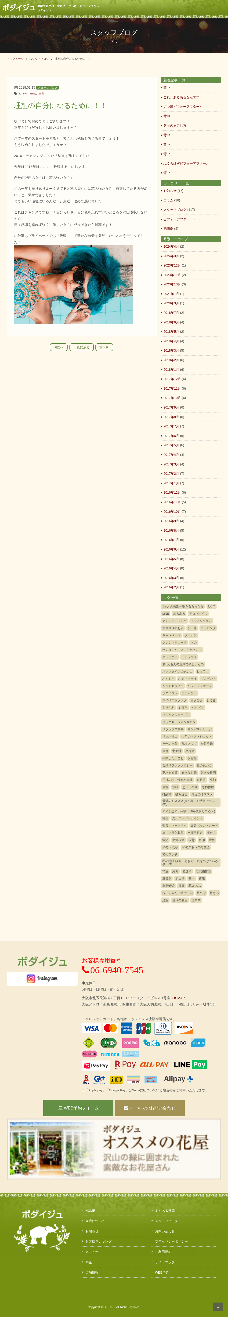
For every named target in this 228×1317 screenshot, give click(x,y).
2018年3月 (171, 350)
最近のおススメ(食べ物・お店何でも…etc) (188, 802)
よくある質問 (165, 1211)
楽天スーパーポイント (187, 818)
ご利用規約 (163, 1252)
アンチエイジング (174, 621)
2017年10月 (172, 398)
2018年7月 (171, 313)
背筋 (202, 878)
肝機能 (166, 878)
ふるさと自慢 (187, 678)
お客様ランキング (98, 1241)
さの (194, 642)
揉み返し (181, 794)
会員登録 (207, 743)
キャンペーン (171, 635)
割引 (165, 751)
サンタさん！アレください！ (182, 650)
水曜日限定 (195, 833)
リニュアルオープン (176, 715)
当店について (95, 1221)
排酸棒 (166, 794)
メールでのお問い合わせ (149, 1108)
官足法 (201, 780)
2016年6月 (171, 549)
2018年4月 (171, 341)
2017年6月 (171, 436)
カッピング (208, 628)
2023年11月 (172, 275)
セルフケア (169, 657)
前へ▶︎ (104, 347)
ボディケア (189, 693)
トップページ (15, 58)
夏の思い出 (204, 765)
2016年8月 (171, 530)
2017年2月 (171, 473)
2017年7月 (171, 426)
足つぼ (201, 893)
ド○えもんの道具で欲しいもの (183, 664)
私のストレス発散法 (196, 847)
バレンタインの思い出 (177, 671)
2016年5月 (171, 559)
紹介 (175, 871)
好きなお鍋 (189, 772)
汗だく (211, 833)
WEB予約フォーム (78, 1108)
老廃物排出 (203, 871)
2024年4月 (171, 246)
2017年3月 (171, 464)
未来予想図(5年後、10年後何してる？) (188, 811)
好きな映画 (208, 772)
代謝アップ (189, 743)
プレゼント (208, 678)
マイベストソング (174, 700)
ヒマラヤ (203, 671)
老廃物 (187, 871)
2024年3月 (171, 256)
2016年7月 (171, 540)
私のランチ (169, 854)
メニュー (91, 1252)
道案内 (196, 900)
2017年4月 (171, 455)
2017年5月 (171, 445)
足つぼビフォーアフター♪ (182, 106)
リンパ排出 (169, 736)
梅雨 (165, 818)
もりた (22, 94)
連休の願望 (180, 900)
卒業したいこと (173, 758)
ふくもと (168, 678)
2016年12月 (172, 492)
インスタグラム (201, 621)
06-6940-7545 (112, 970)
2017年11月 (172, 388)
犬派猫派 (178, 840)
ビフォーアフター (176, 219)
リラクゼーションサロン (179, 722)
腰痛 (181, 885)
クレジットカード (174, 642)
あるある (179, 613)
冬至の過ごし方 (174, 125)
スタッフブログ (39, 58)
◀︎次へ (59, 347)
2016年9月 (171, 521)
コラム (168, 200)
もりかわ (168, 707)
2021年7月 (171, 294)
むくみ (211, 700)
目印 (202, 840)
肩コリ (180, 878)
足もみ (214, 893)
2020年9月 (171, 303)
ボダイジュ (169, 693)
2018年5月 (171, 331)
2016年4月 (171, 568)
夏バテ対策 (169, 772)
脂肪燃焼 (168, 885)
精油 (165, 871)
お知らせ (170, 191)
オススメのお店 (173, 628)
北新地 (176, 751)
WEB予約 (162, 1272)
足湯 (165, 900)
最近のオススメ (202, 794)
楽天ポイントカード (204, 825)
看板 (212, 840)
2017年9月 (171, 407)
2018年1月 (171, 369)
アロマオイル (198, 613)
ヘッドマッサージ (200, 686)
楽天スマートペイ (174, 825)
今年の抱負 (36, 94)
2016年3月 (171, 578)
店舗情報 (91, 1272)
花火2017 (194, 885)
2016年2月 (171, 587)
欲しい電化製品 (173, 833)
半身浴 (190, 751)
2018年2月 (171, 360)
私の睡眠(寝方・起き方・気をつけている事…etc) (190, 862)
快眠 (175, 787)
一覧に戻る (81, 347)
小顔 (213, 780)
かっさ (192, 628)
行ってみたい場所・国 (177, 893)
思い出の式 (190, 787)
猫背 (191, 840)
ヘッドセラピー (173, 686)
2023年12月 (172, 265)
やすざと (198, 707)
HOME (90, 1211)
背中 (166, 88)
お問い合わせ (165, 1231)
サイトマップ (165, 1262)
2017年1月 (171, 483)
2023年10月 (172, 284)
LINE (165, 613)
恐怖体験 (208, 787)
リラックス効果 (173, 729)
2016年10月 (172, 511)
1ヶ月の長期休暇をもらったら (182, 606)
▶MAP (179, 998)
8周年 (211, 606)
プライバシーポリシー (171, 1241)
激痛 (165, 840)
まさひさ (197, 700)
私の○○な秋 (170, 847)
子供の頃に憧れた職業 (177, 780)
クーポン (191, 635)
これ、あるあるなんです (181, 97)
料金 (88, 1262)
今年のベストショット (196, 736)
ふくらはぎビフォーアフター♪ (185, 163)
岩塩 (165, 787)
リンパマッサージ (200, 729)
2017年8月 (171, 417)
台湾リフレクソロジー (177, 765)
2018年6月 (171, 322)
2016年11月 (172, 502)
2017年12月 (172, 379)
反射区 (192, 758)
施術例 (168, 228)
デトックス (189, 657)
